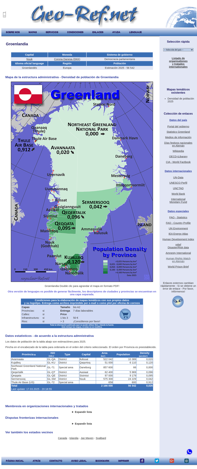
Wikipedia (178, 151)
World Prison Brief (178, 266)
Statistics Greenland (178, 131)
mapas (33, 32)
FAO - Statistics (178, 217)
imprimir (123, 460)
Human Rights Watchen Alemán (178, 260)
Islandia (73, 438)
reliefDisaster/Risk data (178, 246)
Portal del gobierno (178, 126)
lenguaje (135, 32)
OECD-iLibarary (178, 156)
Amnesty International (178, 253)
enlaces (97, 32)
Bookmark (102, 460)
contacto (55, 460)
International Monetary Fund (178, 200)
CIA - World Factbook (178, 162)
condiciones (75, 32)
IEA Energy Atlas (178, 233)
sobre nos (13, 32)
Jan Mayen (87, 438)
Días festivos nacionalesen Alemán (178, 144)
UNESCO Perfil (178, 182)
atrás (37, 460)
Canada (62, 438)
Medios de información (178, 137)
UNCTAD (178, 188)
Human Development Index (178, 239)
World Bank (178, 193)
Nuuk (29, 59)
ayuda (116, 32)
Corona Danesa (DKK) (67, 59)
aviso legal (79, 460)
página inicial (15, 460)
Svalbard (101, 438)
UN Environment (178, 228)
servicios (52, 32)
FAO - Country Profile (178, 223)
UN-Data (178, 177)
